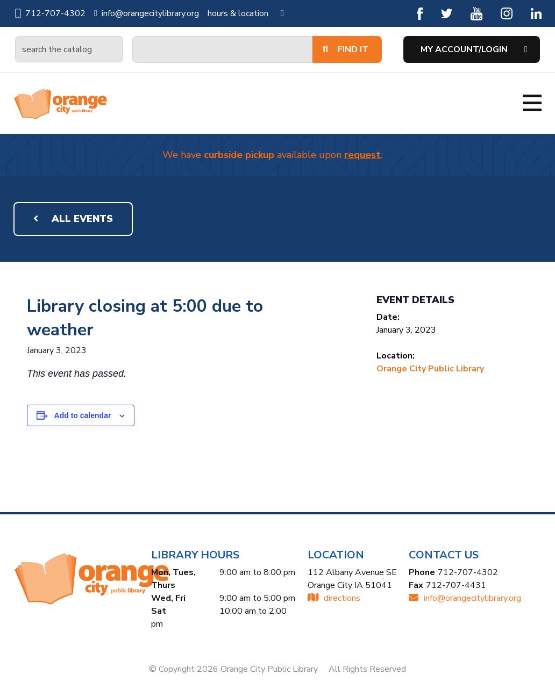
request (362, 154)
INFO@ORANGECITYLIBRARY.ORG (465, 598)
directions (334, 598)
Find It (345, 49)
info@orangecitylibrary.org (146, 13)
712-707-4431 (456, 585)
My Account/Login (464, 49)
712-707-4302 (49, 13)
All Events (73, 218)
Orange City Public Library (430, 369)
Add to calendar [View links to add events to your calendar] (82, 415)
